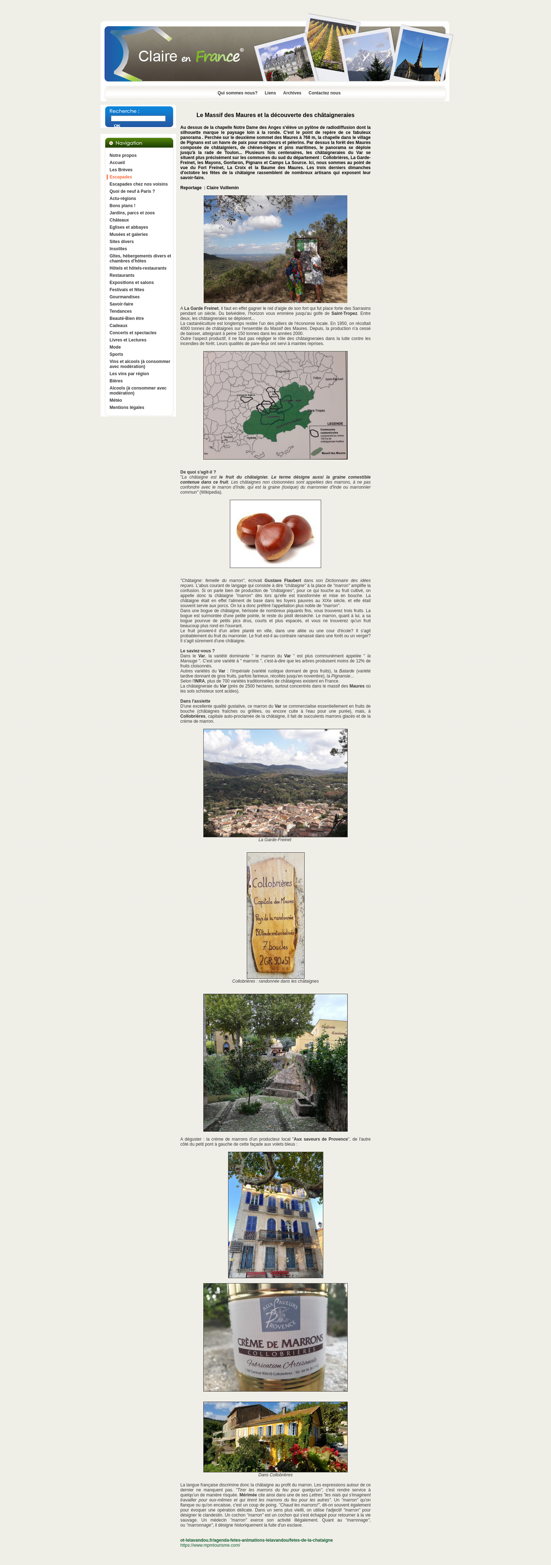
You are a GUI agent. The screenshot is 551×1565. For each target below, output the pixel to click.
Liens (270, 93)
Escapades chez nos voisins (139, 184)
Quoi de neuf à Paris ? (132, 191)
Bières (116, 380)
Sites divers (122, 241)
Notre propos (123, 155)
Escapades (121, 177)
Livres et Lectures (128, 340)
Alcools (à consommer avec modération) (138, 391)
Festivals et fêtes (127, 289)
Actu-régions (123, 198)
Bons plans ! (122, 205)
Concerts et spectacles (133, 332)
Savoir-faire (121, 304)
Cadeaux (119, 325)
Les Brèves (121, 169)
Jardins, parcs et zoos (132, 212)
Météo (116, 400)
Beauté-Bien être (127, 318)
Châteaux (119, 220)
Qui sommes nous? (238, 93)
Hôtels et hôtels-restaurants (138, 268)
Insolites (118, 248)
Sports (116, 354)
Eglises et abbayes (129, 227)
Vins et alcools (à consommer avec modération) (140, 364)
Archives (292, 93)
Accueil (117, 162)
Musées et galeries (129, 234)
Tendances (121, 311)
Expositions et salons (132, 282)
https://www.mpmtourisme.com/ (210, 1545)
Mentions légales (127, 407)
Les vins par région (129, 373)
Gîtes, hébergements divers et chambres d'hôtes (140, 258)
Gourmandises (125, 296)
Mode (115, 347)
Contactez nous (325, 93)
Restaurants (122, 275)
